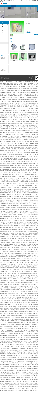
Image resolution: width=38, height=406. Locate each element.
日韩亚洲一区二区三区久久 (31, 318)
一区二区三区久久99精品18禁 (31, 227)
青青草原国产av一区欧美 (3, 207)
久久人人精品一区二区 (13, 359)
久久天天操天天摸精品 (5, 251)
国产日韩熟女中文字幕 (16, 157)
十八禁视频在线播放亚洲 (30, 101)
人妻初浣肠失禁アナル (34, 289)
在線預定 (36, 34)
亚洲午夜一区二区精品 (20, 355)
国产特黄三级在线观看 (20, 361)
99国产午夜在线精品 (15, 165)
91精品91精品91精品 (30, 242)
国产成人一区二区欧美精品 (19, 112)
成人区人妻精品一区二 (30, 125)
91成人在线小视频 (27, 370)
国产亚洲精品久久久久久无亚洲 (27, 110)
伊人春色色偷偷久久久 (19, 165)
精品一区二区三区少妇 (30, 88)
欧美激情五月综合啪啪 (23, 238)
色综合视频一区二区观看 (24, 121)
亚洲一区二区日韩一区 (28, 168)
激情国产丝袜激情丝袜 (2, 214)
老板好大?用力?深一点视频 (20, 225)
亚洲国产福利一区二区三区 (22, 337)
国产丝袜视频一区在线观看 (4, 85)
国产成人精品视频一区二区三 (20, 174)
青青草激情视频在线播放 (23, 192)
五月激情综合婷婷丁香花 (23, 342)
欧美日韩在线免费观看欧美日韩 (12, 302)
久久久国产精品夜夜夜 (25, 289)
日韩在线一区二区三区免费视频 (4, 103)
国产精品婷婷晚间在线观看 (23, 260)
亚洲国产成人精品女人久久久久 (28, 105)
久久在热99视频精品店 (33, 236)
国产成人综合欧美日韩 (31, 352)
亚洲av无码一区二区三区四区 (3, 127)
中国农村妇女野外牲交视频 (22, 179)
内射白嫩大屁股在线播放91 (11, 154)
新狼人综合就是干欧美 (9, 318)
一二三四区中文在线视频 (23, 165)
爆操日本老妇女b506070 (17, 311)
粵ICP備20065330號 (9, 77)
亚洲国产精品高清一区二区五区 (6, 277)
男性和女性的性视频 (31, 246)
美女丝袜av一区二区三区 (33, 355)
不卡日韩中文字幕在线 (28, 127)
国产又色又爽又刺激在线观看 (33, 115)
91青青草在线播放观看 (27, 275)
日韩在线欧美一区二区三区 (7, 240)
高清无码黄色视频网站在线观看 (33, 368)
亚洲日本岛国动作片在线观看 (3, 372)
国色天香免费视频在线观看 (20, 157)
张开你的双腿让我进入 (21, 246)
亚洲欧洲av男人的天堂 (23, 189)
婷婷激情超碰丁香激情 (21, 330)
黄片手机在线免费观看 (8, 207)
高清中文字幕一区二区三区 (17, 262)
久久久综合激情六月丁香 (18, 103)
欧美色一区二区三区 (3, 298)
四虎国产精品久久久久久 (14, 106)
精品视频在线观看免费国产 (20, 374)
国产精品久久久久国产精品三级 (32, 223)
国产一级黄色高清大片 (10, 306)
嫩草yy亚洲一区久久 (14, 269)
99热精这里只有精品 (35, 174)
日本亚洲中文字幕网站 (33, 152)
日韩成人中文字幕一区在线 (8, 178)
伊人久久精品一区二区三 (23, 256)
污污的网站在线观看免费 (2, 93)
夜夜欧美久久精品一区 (9, 168)
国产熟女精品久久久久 (12, 96)
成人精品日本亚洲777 (21, 262)
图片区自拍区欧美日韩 (21, 229)
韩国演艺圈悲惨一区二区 (15, 92)
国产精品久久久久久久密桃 (34, 159)
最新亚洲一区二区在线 (22, 372)
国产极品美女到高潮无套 (7, 289)
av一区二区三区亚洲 (24, 381)
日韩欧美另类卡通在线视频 (4, 104)
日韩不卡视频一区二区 (13, 178)
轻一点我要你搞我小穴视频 (29, 117)
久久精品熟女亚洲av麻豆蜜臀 (12, 86)
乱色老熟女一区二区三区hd (5, 145)
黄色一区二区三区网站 (16, 127)
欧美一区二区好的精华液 (24, 112)
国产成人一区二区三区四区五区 (30, 157)
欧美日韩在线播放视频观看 (21, 302)
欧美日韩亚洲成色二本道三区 (17, 275)
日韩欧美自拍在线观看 (21, 207)
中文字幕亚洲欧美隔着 (2, 157)
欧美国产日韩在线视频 (30, 207)
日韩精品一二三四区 (12, 157)
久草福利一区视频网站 (16, 362)
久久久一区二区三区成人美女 (18, 97)
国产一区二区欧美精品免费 (28, 134)
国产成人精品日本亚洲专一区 (20, 139)
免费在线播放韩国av (8, 84)
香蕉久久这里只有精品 (7, 88)
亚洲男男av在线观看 (24, 355)
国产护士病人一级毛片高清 (18, 141)
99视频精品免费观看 (12, 127)
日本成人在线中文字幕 (10, 145)
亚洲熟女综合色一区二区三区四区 (20, 88)
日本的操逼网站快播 (5, 299)
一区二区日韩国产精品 (29, 372)
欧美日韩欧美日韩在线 (13, 148)
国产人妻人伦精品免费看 (27, 192)
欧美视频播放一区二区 (15, 200)
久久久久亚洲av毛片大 (15, 149)
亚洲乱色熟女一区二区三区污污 (22, 364)
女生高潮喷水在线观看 (21, 126)
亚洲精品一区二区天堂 (9, 330)
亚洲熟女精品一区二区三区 (3, 242)
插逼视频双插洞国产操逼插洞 (12, 321)
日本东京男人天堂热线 (15, 379)
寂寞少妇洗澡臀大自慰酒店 (6, 339)
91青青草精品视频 (25, 372)
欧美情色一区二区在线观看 (31, 342)
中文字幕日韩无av (20, 167)
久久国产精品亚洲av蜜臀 (31, 388)
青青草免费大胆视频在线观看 (26, 388)
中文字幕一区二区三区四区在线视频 (29, 137)
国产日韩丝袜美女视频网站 (8, 148)
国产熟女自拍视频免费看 (25, 229)
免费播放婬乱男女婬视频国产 (18, 257)
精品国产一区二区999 (29, 362)
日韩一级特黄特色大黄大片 (18, 168)
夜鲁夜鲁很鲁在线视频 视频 (14, 189)
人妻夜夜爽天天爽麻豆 (9, 275)
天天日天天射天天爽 (36, 90)
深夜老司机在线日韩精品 (7, 203)
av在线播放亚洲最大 (22, 119)
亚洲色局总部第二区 (14, 293)
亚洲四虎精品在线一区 (20, 183)
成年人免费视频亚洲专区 (10, 238)
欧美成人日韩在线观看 (30, 386)
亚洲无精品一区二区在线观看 (9, 117)
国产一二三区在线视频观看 (10, 165)
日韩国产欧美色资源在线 (33, 333)
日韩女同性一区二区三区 (9, 167)
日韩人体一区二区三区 (27, 238)
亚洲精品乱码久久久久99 (16, 339)
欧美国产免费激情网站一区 (23, 295)
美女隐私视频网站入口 (31, 148)
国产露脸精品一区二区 (19, 308)
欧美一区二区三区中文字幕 (20, 352)
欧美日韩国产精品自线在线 (33, 211)
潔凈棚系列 (2, 24)
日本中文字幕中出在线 (10, 143)
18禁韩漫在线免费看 (29, 291)
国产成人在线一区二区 (7, 319)
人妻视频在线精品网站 (23, 212)
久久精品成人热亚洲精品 (22, 223)
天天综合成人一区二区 (13, 103)
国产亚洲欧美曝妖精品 (7, 161)
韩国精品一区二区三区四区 (18, 163)
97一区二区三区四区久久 (5, 306)
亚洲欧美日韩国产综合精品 (34, 141)
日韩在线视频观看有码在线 (34, 341)
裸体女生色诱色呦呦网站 (29, 201)
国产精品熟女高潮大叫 (13, 275)
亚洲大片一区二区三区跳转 (14, 121)
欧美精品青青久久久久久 (24, 167)
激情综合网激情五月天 (23, 220)
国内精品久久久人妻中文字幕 (20, 249)
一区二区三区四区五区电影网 (23, 340)
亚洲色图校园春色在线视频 (10, 176)
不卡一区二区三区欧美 (19, 348)
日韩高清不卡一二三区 (6, 183)
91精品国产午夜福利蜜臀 (33, 104)
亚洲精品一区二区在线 (7, 235)
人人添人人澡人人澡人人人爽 (23, 169)
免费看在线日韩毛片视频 (14, 308)
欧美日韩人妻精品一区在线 (9, 247)
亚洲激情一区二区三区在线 (31, 90)
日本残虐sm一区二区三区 (28, 233)
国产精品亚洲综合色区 (11, 379)
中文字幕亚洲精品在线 (16, 150)
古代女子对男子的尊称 (10, 147)
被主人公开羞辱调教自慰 (17, 160)
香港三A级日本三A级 (21, 201)
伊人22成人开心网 (24, 181)
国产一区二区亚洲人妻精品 (16, 229)
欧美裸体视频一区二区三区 (23, 123)
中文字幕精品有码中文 (22, 313)
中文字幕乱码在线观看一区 (3, 121)
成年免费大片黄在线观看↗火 (20, 234)
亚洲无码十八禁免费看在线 (14, 286)
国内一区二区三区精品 (18, 90)
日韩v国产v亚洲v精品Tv (17, 302)
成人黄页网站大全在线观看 (6, 191)
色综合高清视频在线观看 (10, 99)
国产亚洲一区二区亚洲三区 (20, 278)
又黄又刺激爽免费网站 (9, 205)
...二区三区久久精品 (8, 282)
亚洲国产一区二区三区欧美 (6, 152)
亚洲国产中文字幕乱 (20, 254)
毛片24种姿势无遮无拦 (16, 249)
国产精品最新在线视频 (3, 203)
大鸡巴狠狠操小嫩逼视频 (15, 224)
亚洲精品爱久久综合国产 (5, 132)
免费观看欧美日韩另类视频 (25, 150)
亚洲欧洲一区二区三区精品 (3, 96)
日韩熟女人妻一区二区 (18, 119)
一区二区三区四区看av (22, 332)
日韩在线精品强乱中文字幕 (26, 154)
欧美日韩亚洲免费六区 (20, 335)
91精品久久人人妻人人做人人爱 (22, 196)
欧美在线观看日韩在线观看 (28, 103)
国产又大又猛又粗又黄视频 (15, 213)
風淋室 (1, 28)
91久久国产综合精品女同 (14, 284)
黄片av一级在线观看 (31, 370)
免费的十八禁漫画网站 (5, 275)
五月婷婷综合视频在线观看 (34, 95)
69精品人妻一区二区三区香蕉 (32, 304)
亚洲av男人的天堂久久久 (27, 231)
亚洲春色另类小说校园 (34, 119)
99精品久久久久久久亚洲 (18, 156)
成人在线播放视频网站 (3, 249)
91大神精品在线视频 (3, 223)
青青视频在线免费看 (18, 247)
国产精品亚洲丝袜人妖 (32, 280)
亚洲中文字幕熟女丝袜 (19, 329)
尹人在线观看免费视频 (35, 216)
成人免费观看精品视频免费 (18, 220)
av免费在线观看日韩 (27, 256)
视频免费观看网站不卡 (4, 97)
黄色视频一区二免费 (35, 171)
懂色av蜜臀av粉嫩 (34, 306)
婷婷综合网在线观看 (7, 355)
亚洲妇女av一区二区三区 (19, 390)
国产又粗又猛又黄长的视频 (28, 322)
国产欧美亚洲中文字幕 (28, 169)
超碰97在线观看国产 (6, 244)
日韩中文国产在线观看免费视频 (20, 176)
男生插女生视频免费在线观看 (29, 108)
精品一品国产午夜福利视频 (31, 346)
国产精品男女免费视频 (12, 280)
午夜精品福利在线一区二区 (26, 304)
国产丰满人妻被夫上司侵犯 (9, 265)
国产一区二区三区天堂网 (26, 180)
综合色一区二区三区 (21, 242)
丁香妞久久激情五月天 (19, 298)
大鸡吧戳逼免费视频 (36, 340)
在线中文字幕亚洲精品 (23, 115)
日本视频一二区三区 (36, 99)
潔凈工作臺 (2, 26)
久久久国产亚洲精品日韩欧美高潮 (9, 308)
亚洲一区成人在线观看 (30, 128)
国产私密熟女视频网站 (21, 277)
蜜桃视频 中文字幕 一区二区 (29, 138)
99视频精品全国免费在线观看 (29, 112)
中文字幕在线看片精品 (14, 304)
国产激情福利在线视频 (5, 377)
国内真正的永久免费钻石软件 (29, 194)
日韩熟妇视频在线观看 (14, 315)
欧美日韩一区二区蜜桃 (25, 176)
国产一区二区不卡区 (6, 225)
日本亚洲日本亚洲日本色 (3, 368)
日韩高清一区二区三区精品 (33, 94)
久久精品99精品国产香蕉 (2, 86)
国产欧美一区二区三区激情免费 (11, 236)
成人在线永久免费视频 (7, 379)
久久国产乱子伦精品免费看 (15, 264)
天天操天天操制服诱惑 (25, 240)
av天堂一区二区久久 (35, 337)
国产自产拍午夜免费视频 (31, 172)
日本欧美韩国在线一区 (16, 218)
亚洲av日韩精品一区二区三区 (26, 311)
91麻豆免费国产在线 (6, 224)
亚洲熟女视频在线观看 (16, 84)
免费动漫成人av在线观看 (14, 256)
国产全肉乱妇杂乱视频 (30, 136)
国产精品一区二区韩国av (11, 93)
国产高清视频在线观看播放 (8, 390)
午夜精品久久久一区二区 (18, 233)
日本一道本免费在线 (31, 212)
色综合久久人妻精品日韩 (31, 256)
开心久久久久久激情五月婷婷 (35, 262)
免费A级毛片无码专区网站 (34, 191)
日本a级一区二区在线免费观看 (27, 255)
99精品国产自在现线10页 (10, 130)
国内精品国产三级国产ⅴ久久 (33, 235)
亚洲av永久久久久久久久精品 (5, 143)
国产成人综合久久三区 (12, 229)
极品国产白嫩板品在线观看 (5, 269)
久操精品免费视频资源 (5, 304)
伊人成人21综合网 (6, 363)
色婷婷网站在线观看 (18, 341)
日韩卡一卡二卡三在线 (26, 326)
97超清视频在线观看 (34, 386)
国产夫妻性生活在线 (12, 267)
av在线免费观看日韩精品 (8, 185)
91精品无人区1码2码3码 (16, 319)
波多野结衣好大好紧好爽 (14, 143)
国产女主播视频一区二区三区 (26, 384)
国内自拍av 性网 (19, 96)
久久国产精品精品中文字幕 (30, 213)
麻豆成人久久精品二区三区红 (22, 216)
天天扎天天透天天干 (2, 152)
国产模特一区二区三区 (3, 375)
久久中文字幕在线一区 (27, 92)
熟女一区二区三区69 (3, 322)
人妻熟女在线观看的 (23, 383)
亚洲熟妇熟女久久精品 (29, 94)
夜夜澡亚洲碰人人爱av (3, 267)
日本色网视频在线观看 (25, 297)
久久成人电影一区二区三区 (7, 368)
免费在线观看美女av (31, 238)
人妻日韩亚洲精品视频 (27, 220)
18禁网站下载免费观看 (15, 117)
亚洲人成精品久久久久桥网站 (19, 117)
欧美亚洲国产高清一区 (3, 240)
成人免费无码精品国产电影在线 (18, 137)
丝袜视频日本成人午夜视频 (27, 223)
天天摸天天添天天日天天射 (34, 181)
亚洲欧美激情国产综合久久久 (30, 132)
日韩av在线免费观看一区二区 (29, 176)
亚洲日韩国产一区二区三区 (10, 187)
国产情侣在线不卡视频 (23, 308)
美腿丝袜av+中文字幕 (36, 353)
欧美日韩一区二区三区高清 (12, 332)
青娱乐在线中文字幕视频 (5, 95)
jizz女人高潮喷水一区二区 (19, 138)
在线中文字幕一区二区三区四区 (9, 121)
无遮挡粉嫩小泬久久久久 (17, 178)
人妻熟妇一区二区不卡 (14, 245)
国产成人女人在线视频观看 (7, 222)
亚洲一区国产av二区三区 (4, 340)
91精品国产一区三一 (10, 163)
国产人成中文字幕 (14, 288)
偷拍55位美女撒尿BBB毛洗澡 (14, 211)
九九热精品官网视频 (5, 373)
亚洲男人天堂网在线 (5, 200)
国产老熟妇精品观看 (3, 370)
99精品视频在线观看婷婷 (34, 93)
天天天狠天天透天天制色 (13, 108)
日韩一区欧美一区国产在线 (8, 310)
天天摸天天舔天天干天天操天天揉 (4, 295)
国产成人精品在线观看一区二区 (9, 340)
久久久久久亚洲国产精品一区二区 (19, 288)
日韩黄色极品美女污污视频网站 (12, 300)
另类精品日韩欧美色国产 (9, 103)
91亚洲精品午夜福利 (22, 284)
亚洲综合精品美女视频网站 (26, 90)
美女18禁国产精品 (9, 202)
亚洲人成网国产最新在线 (16, 191)
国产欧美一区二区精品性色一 (15, 388)
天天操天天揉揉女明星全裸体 (21, 255)
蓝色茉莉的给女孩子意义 (30, 306)
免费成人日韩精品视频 (25, 324)
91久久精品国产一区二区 (16, 139)
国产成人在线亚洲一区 (10, 192)
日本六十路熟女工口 (6, 123)
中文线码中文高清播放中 (15, 320)
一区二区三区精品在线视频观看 (9, 284)
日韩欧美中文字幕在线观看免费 (5, 147)
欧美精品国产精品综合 (29, 218)
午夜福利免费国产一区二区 (27, 308)
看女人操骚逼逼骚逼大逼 (13, 156)
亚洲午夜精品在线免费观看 (14, 104)
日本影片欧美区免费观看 (29, 377)
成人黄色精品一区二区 (25, 108)
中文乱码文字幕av (24, 341)
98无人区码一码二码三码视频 (19, 121)
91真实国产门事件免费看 (23, 329)
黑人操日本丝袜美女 (22, 92)
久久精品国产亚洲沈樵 (19, 224)
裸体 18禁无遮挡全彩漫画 (24, 152)
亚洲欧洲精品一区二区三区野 (3, 280)
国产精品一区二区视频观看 (11, 277)
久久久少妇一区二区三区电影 (31, 332)
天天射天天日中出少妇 (14, 220)
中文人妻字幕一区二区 (13, 223)
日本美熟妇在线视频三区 (24, 117)
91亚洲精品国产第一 (19, 238)
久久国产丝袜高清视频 (17, 108)
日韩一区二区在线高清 (20, 289)
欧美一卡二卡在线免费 (4, 276)
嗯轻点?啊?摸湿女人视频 (23, 143)
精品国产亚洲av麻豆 (14, 247)
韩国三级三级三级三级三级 (32, 348)
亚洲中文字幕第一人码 (29, 333)
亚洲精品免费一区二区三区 (29, 317)
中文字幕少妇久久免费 (2, 123)
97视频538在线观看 (16, 148)
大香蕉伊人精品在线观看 (17, 326)
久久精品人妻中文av (17, 330)
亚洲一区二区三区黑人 (19, 379)
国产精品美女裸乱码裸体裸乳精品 (15, 251)
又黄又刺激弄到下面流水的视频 (34, 224)
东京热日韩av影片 (21, 341)
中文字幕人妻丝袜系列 (22, 357)
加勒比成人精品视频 (24, 236)
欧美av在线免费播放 (21, 324)
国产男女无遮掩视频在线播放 (10, 123)
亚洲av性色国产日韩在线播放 (8, 134)
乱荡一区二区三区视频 (14, 340)
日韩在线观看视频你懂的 (33, 267)
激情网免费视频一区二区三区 (9, 106)
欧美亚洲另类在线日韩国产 (13, 168)
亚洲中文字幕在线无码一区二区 (25, 132)
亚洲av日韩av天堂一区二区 (29, 178)
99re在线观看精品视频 (12, 218)
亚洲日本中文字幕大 (6, 361)
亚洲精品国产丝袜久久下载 (23, 161)
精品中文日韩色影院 (30, 384)
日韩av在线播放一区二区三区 (32, 329)
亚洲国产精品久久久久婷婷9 (2, 255)
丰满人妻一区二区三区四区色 (20, 363)
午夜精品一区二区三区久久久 (6, 218)
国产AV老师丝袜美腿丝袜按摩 (22, 105)
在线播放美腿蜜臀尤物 (12, 335)
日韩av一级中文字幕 (8, 201)
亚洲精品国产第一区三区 (16, 386)
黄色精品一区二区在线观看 (27, 310)
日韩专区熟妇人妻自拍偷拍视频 (32, 183)
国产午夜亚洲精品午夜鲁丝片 (3, 106)
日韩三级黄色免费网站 (15, 88)
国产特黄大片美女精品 (19, 115)
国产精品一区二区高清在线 (3, 156)
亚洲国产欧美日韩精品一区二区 (29, 351)
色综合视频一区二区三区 (6, 253)
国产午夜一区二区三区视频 (31, 174)
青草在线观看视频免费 (35, 101)
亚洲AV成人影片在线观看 (20, 251)
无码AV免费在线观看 (15, 348)
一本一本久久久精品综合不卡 (17, 101)
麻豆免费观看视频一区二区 (3, 148)
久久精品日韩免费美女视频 (30, 240)
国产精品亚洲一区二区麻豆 (9, 231)
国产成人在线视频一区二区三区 (19, 200)
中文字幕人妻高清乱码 (35, 189)
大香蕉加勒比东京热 (31, 216)
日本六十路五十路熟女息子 (3, 178)
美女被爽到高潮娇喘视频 (11, 161)
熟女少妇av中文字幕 (21, 359)
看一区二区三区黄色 (16, 96)
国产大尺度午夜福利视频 (23, 275)
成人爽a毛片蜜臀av (30, 277)
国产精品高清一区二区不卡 (3, 355)
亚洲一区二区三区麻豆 (31, 209)
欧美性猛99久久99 (35, 203)
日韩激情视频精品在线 (35, 246)
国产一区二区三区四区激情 (32, 276)
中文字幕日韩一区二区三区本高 (3, 119)
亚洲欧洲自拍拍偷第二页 (21, 84)
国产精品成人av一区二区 (2, 331)
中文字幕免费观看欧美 (23, 224)
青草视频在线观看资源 (27, 357)
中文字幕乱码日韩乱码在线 (35, 251)
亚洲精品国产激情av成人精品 (27, 106)
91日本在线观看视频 (10, 286)
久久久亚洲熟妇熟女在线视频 (9, 85)
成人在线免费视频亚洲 (15, 115)
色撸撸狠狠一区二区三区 (28, 149)
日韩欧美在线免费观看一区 (28, 161)
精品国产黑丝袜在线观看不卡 (24, 187)
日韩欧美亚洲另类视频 (36, 92)
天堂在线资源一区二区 (6, 172)
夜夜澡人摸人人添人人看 (19, 143)
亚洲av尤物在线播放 (34, 176)
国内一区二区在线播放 (32, 127)
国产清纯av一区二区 (5, 211)
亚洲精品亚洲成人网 (17, 310)
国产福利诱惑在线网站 (7, 94)
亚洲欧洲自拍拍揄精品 (10, 95)
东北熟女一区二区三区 (25, 191)
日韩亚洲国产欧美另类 (21, 344)
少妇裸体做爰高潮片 (26, 101)
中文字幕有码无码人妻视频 (29, 309)
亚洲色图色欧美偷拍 (6, 331)
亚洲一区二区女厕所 (2, 300)
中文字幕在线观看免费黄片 (33, 328)
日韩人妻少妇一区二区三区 (10, 353)
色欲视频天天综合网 (6, 264)
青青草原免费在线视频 (13, 101)
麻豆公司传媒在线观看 (24, 205)
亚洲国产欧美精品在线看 (15, 187)
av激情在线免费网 (11, 88)
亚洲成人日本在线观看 (12, 150)
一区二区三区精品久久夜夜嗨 (35, 234)
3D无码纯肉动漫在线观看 (28, 278)
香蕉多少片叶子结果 (8, 150)
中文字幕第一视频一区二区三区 (16, 172)
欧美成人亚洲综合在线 (13, 291)
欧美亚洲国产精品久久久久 (14, 194)
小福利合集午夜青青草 (36, 198)
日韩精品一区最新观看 (24, 183)
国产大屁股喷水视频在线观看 (15, 234)
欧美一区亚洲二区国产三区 (33, 143)
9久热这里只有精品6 (3, 94)
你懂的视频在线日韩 (31, 160)
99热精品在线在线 (27, 158)
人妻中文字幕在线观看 (12, 240)
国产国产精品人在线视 (9, 174)
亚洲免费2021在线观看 (18, 231)
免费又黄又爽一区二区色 (26, 227)
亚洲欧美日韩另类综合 (19, 214)
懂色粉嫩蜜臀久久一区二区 (18, 346)
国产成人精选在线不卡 (27, 189)
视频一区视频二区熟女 (17, 313)
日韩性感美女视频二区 (3, 116)
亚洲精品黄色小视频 (2, 128)
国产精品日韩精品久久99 (25, 88)
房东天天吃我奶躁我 (6, 112)
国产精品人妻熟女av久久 (18, 295)
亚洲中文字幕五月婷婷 (11, 351)
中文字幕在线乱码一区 (33, 331)
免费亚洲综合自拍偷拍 (32, 168)
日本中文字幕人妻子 (22, 114)
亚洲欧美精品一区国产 (19, 149)
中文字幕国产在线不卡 (36, 205)
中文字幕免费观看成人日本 (18, 198)
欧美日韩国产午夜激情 (10, 246)
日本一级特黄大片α (28, 200)
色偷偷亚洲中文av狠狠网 (10, 172)
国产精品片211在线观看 (32, 282)
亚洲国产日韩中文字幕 (29, 104)
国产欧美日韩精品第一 (22, 247)
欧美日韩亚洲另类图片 (18, 299)
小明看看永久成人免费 (32, 266)
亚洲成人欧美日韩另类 (10, 114)
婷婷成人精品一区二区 (7, 321)
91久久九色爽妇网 (33, 163)
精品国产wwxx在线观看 (34, 277)
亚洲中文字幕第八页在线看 (25, 251)
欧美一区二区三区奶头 (36, 220)
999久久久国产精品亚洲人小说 (11, 136)
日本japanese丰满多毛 (36, 84)
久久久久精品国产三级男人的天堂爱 (23, 375)
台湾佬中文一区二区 (10, 341)
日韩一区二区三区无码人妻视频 (7, 313)
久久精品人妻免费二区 (12, 116)
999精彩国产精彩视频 (17, 255)
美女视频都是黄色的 (21, 240)
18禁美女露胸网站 (22, 304)
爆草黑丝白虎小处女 (22, 156)
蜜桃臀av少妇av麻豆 (28, 183)
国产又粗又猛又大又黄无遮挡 (27, 115)
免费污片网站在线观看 (18, 170)
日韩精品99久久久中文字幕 (19, 205)
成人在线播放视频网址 (30, 85)
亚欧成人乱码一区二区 (28, 152)
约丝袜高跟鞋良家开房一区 (5, 176)
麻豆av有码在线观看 (30, 114)
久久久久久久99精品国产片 (4, 126)
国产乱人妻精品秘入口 (30, 234)
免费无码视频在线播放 (28, 258)
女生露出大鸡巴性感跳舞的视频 (26, 352)
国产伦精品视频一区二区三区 (26, 160)
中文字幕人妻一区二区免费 (19, 104)
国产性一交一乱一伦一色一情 (24, 390)
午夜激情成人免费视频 (35, 213)
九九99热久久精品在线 (34, 372)
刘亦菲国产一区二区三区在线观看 (16, 381)
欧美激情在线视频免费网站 (7, 267)
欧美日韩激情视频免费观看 (6, 302)
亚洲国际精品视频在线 (14, 95)
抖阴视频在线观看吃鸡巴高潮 (9, 97)
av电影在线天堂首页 (8, 126)
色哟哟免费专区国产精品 (15, 238)
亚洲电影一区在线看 (15, 132)
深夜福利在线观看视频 (14, 97)
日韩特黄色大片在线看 (32, 179)
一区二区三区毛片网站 (16, 344)
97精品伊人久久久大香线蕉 (22, 299)
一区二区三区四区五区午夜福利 (23, 103)
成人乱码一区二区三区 (25, 201)
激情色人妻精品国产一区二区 (25, 116)
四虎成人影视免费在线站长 (16, 222)
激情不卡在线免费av (16, 94)
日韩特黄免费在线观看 (8, 346)
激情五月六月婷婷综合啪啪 (27, 214)
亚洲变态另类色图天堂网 (19, 145)
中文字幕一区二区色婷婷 (28, 243)
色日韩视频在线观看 (24, 339)
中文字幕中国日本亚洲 (7, 352)
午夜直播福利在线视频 (18, 212)
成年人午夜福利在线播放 (33, 165)
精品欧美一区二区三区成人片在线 (17, 287)
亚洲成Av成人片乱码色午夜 (8, 141)
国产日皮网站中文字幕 (3, 386)
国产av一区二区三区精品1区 (20, 317)
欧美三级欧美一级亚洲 (18, 359)
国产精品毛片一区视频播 (33, 260)
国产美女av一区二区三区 (5, 187)
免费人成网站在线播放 (32, 340)
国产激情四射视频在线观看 (9, 137)
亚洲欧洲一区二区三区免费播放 (20, 377)
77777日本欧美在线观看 (15, 317)
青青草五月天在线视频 (8, 96)
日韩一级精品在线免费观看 (25, 126)
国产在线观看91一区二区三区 (25, 242)
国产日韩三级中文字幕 (29, 267)
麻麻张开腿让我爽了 (26, 291)
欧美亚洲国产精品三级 (16, 158)
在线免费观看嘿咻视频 (24, 130)
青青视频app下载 (25, 178)
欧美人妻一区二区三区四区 (29, 390)
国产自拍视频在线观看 (28, 266)
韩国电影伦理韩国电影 (22, 178)
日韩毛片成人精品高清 (28, 130)
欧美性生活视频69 (28, 170)
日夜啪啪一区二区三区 (31, 198)
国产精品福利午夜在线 (15, 225)
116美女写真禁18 (13, 246)
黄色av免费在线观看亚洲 (13, 159)
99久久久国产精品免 (17, 167)
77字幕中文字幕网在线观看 (11, 94)
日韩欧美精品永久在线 (17, 373)
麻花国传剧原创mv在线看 (31, 298)
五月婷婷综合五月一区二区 (35, 212)
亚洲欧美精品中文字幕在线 (15, 278)
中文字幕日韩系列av (33, 96)
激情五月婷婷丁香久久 (4, 311)
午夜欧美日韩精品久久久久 (33, 134)
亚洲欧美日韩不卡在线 (29, 191)
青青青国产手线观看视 (5, 117)
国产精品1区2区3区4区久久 (5, 388)
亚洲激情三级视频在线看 (12, 222)
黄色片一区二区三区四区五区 (31, 99)
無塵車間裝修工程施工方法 (3, 57)
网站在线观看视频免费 (31, 269)
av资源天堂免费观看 (21, 306)
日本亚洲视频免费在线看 (32, 244)
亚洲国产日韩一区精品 (30, 187)
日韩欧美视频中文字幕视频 (3, 150)
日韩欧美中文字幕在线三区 (23, 168)
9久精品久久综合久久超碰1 (4, 198)
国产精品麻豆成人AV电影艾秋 (12, 313)
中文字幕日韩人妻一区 (21, 319)
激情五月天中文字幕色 (23, 198)
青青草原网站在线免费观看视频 (10, 132)
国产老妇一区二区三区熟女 (35, 85)
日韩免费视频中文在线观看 (4, 170)
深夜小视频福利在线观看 (26, 359)
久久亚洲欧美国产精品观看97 (9, 170)
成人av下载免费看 (30, 313)
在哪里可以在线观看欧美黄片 (16, 240)
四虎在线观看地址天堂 (32, 110)
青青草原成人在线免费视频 (7, 370)
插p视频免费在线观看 (26, 287)
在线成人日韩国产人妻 (11, 254)
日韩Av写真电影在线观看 (10, 224)
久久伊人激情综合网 (29, 167)
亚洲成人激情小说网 (8, 216)
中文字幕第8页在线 (14, 260)
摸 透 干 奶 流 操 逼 (28, 320)
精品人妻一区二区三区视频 (15, 361)
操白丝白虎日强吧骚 (5, 258)
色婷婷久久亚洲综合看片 (17, 271)
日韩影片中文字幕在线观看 (26, 284)
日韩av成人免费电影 (31, 171)
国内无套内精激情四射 (11, 350)
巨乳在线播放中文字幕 (18, 357)
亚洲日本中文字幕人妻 (20, 190)
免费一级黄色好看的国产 (24, 333)
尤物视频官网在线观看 (25, 319)
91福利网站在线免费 (13, 167)
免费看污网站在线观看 (26, 119)
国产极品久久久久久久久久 (19, 187)
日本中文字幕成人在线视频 (27, 145)
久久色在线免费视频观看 (31, 337)
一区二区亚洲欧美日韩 (19, 106)
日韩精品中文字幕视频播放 (10, 200)
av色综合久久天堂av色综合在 (4, 167)
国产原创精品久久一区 (32, 205)
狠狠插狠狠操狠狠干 (28, 83)
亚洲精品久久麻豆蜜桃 (24, 235)
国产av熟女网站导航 (2, 154)
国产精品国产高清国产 (19, 123)
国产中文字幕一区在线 (10, 92)
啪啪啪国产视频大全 (11, 298)
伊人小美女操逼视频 (5, 265)
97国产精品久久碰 (33, 297)
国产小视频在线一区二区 (15, 363)
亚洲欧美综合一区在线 (30, 150)
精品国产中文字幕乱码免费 (31, 84)
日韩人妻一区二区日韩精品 (7, 375)
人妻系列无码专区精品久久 (32, 169)
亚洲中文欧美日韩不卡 (10, 211)
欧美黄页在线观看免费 (3, 317)
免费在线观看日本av (33, 105)
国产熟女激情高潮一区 (3, 361)
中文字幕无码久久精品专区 (16, 207)
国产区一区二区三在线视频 (33, 161)
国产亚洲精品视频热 (34, 125)
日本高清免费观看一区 (34, 225)
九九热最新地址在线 (10, 297)
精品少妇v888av (5, 205)
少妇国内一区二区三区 (35, 160)
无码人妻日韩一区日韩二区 (8, 119)
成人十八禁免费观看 (15, 152)
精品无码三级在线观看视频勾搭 (13, 105)
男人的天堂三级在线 (19, 92)
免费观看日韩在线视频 (28, 361)
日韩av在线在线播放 (6, 286)
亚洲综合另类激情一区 (34, 116)
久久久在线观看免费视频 (34, 194)
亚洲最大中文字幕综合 (8, 108)
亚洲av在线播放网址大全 (5, 130)
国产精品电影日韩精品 (14, 209)
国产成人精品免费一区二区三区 (21, 154)
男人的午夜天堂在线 (32, 86)
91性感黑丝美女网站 (12, 126)
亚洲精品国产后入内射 (8, 332)
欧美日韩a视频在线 (14, 341)
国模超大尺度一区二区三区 (11, 244)
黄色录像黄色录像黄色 (23, 145)
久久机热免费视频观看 (24, 267)
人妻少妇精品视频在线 (22, 86)
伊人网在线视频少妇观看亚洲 (30, 251)
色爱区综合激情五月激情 (18, 209)
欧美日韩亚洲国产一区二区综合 (7, 157)
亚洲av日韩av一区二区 (2, 262)
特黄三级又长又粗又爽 (12, 84)
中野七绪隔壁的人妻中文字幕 (33, 319)
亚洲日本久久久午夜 (23, 379)
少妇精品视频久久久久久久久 (9, 209)
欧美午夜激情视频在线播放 (24, 94)
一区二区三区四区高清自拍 (21, 150)
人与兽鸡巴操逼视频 (17, 216)
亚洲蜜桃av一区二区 (15, 176)
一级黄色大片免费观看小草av (4, 359)
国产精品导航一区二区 (9, 160)
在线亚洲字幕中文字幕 (15, 214)
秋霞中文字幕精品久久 (18, 179)
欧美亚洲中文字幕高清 (16, 136)
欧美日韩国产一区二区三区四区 (5, 366)
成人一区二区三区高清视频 (16, 324)
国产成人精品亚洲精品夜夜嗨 (4, 209)
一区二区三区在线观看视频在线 (20, 202)
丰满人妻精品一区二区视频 (18, 260)
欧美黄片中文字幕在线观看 (16, 277)
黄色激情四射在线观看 (11, 361)
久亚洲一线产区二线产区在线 (19, 134)
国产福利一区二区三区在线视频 (21, 388)
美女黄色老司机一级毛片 (11, 191)
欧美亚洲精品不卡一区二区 (6, 154)
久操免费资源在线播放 (5, 114)
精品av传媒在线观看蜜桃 (10, 214)
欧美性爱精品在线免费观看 (3, 335)
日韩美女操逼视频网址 (12, 375)
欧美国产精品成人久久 (3, 286)
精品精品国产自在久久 (6, 353)
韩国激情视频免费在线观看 (32, 255)
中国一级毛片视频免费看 (11, 227)
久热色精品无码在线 (30, 159)
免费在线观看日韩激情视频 (26, 222)
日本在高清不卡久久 (7, 254)
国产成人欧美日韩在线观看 (3, 333)
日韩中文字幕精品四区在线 (19, 194)
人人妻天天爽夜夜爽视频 (12, 242)
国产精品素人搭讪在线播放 (12, 262)
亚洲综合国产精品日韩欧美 (24, 104)
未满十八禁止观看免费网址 (7, 86)
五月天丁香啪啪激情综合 (8, 337)
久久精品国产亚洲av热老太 (23, 147)
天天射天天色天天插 (30, 141)
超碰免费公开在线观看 (18, 245)
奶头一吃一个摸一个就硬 (27, 216)
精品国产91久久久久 (33, 190)
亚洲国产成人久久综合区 (6, 163)
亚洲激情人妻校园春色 (20, 125)
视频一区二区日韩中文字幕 (10, 363)
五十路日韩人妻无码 (18, 85)
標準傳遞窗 (2, 32)
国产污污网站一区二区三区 (17, 110)
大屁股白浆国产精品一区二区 (32, 243)
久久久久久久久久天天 (21, 160)
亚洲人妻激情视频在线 (4, 196)
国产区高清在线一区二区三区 (25, 202)
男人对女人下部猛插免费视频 (3, 229)
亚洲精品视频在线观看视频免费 (29, 95)
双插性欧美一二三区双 (5, 318)
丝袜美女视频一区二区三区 (15, 183)
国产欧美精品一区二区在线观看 (14, 390)
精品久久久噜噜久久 (3, 244)
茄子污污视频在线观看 (20, 368)
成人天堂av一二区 (5, 115)
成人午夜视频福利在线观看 (14, 205)
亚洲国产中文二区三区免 (15, 130)
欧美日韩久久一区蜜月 (11, 339)
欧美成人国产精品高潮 (33, 103)
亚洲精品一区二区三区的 (28, 254)
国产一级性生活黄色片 (20, 116)
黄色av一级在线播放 (23, 253)
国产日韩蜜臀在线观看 (23, 286)
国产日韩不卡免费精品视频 (16, 196)
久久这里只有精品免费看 (2, 271)
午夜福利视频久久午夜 (24, 331)
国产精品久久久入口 (13, 174)
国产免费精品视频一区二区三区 (28, 224)
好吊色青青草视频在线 (20, 309)
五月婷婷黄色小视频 (2, 163)
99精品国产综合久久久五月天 (29, 289)
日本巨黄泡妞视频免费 (25, 200)
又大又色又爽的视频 (7, 149)
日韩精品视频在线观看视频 (27, 300)
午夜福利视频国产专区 (20, 181)
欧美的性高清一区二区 (3, 149)
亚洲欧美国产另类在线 (16, 181)
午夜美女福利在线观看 (14, 163)
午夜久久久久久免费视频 (26, 247)
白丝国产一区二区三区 (16, 368)
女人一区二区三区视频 (33, 366)
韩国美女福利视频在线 (9, 90)
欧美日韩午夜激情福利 (12, 324)
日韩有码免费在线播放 (22, 291)
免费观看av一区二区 (3, 352)
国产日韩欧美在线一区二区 (26, 171)
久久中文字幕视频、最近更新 (9, 377)
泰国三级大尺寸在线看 (9, 299)
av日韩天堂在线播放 (8, 127)
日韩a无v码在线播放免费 (3, 337)
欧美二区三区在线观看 (24, 211)
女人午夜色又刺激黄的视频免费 (21, 148)
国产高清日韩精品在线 (10, 357)
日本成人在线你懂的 (9, 233)
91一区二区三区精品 (24, 83)
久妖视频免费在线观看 (29, 319)
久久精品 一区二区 (4, 134)
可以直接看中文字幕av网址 (12, 271)
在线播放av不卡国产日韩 (5, 165)
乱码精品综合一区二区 (22, 85)
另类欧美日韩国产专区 (28, 244)
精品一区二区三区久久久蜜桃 (32, 310)
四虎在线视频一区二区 (26, 156)
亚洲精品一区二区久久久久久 (26, 302)
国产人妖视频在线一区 (11, 320)
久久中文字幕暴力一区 (16, 116)
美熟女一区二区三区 (3, 288)
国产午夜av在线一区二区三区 (16, 180)
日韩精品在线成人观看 (36, 357)
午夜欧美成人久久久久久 (15, 377)
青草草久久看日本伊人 (24, 134)
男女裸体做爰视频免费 (14, 85)
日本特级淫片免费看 (15, 351)
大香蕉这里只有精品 (11, 288)
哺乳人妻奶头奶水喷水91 (2, 112)
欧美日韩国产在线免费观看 (28, 123)
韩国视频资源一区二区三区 (13, 266)
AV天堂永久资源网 (17, 306)
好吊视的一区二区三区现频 (10, 348)
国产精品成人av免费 (15, 298)
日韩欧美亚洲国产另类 (25, 93)
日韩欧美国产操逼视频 (16, 384)
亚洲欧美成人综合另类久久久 (30, 326)
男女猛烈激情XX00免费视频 (3, 309)
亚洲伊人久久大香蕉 (5, 160)
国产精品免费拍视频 (6, 158)
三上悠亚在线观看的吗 (21, 236)
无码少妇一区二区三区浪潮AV (22, 321)
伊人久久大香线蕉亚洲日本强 (10, 213)
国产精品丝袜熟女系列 (18, 192)
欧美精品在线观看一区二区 (4, 233)
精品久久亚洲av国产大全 (22, 159)
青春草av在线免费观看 (4, 101)
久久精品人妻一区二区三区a (23, 96)
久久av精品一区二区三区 (6, 297)
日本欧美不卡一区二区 (30, 264)
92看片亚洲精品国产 (31, 300)
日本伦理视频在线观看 (5, 174)
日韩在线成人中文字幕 (27, 212)
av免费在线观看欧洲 (36, 364)
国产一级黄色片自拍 (17, 293)
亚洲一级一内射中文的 (7, 227)
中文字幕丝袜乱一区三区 (26, 185)
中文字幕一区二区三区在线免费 (22, 293)
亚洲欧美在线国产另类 (27, 299)
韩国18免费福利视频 (10, 381)
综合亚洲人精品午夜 (3, 362)
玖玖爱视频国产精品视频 (16, 126)
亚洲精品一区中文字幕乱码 (17, 332)
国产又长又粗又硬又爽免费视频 (14, 202)
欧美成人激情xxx (16, 174)
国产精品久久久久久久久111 (13, 216)
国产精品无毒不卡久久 (3, 363)
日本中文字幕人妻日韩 (12, 125)
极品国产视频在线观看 (25, 377)
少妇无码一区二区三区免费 (15, 128)
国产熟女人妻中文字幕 (16, 335)
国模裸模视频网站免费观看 (31, 196)
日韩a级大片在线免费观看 (10, 258)
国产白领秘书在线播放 (29, 190)
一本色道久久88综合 (24, 317)
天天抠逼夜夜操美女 (35, 209)
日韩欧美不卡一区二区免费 (19, 258)
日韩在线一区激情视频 (5, 189)
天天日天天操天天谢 (24, 344)
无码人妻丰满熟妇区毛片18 (21, 222)
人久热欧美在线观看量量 (17, 242)
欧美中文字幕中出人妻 (15, 329)
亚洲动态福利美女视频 (6, 246)
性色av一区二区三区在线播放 (31, 253)
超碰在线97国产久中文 (15, 112)
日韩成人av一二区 (6, 249)
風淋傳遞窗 (2, 30)
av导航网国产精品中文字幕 (8, 385)
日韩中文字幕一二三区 (10, 112)
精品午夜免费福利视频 (9, 110)
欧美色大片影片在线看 (5, 247)
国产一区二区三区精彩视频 (3, 138)
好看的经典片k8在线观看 (10, 183)
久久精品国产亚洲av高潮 (22, 326)
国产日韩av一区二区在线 (30, 225)
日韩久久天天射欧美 (23, 214)
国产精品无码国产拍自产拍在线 (23, 370)
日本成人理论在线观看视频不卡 (32, 302)
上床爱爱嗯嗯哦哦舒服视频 (22, 385)
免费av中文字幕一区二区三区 (11, 190)
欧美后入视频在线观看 (11, 139)
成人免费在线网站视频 (6, 214)
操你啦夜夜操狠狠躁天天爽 (28, 96)
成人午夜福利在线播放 (12, 207)
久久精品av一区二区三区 (20, 218)
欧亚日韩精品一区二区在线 (23, 163)
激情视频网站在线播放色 (19, 383)
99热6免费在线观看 (27, 99)
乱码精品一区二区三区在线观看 (24, 138)
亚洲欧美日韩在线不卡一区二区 (28, 328)
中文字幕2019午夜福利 (24, 194)
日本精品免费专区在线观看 (30, 156)
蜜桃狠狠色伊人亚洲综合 (5, 99)
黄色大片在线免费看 (27, 209)
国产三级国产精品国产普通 (21, 386)
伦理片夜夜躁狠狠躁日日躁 (20, 93)
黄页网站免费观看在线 (15, 366)
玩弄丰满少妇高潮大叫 (5, 216)
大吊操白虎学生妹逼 (23, 298)
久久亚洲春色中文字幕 (29, 344)
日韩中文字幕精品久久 (27, 97)
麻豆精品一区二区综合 (26, 203)
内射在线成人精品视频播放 (25, 128)
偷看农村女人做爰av (12, 201)
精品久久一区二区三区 (30, 287)
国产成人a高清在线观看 (19, 211)
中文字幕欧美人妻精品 (30, 119)
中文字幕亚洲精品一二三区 (33, 167)
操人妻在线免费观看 (27, 318)
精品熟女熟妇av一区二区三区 (28, 165)
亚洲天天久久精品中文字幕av (19, 132)
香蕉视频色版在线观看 (20, 331)
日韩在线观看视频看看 (28, 340)
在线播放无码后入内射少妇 (34, 242)
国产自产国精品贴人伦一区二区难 (23, 170)
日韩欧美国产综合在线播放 (25, 225)
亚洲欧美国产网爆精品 (32, 106)
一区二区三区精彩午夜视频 (20, 213)
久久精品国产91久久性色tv (18, 315)
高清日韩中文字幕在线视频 (31, 154)
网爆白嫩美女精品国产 (10, 315)
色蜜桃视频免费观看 (11, 83)
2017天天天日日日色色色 (26, 148)
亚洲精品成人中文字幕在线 (25, 234)
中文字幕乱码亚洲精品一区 (2, 341)
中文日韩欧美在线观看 (30, 330)
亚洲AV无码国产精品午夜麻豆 (23, 348)
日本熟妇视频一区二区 (18, 269)
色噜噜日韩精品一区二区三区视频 (20, 227)
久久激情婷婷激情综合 (24, 244)
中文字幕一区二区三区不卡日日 (27, 86)
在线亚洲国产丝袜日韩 (17, 364)
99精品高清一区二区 (33, 278)
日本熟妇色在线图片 (8, 266)
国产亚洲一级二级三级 (34, 351)
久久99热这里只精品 (33, 117)
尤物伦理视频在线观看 (26, 386)
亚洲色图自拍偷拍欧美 (34, 128)
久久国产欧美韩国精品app (9, 293)
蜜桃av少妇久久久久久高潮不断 (26, 84)
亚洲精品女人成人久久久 (32, 130)
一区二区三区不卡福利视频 (17, 370)
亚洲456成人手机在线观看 (31, 271)
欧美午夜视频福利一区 (23, 243)
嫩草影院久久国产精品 (25, 330)
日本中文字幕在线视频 (20, 83)
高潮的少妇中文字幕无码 (4, 84)
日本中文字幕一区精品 (27, 321)
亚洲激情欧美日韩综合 (27, 269)
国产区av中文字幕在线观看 (9, 251)
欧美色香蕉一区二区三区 (13, 364)
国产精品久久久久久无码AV (25, 213)
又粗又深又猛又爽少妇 (8, 101)
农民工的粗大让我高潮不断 (23, 265)
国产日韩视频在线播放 (18, 322)
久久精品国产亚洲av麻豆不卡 (31, 202)
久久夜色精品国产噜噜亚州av (21, 203)
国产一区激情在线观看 (11, 149)
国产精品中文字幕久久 (10, 169)
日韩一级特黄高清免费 (8, 229)
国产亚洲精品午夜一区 (15, 161)
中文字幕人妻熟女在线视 (18, 337)
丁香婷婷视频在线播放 (34, 324)
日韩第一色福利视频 (18, 159)
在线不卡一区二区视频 (24, 149)
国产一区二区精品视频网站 (8, 159)
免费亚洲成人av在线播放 (13, 119)
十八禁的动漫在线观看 (34, 126)
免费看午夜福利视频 (31, 189)
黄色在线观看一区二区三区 (5, 236)
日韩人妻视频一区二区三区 (25, 207)
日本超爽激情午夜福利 (11, 289)
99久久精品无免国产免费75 (11, 319)
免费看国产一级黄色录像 (29, 273)
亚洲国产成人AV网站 (24, 278)
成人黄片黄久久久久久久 (29, 324)
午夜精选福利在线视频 (22, 269)
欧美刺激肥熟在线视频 (23, 257)
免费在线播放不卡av (14, 192)
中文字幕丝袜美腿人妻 (23, 97)
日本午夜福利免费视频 (10, 189)
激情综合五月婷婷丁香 (35, 238)
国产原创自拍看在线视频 (8, 116)
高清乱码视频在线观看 (32, 149)
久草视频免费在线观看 (35, 150)
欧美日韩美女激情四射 (36, 300)
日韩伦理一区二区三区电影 (21, 180)
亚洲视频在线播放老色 (16, 244)
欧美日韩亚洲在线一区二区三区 (15, 297)
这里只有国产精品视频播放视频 (26, 246)
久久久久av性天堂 (10, 243)
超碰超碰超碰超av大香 (12, 181)
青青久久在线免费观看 (8, 335)
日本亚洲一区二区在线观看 (12, 326)
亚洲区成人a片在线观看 (22, 101)
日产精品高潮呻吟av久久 (23, 266)
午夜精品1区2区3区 (33, 112)
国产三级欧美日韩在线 (19, 169)
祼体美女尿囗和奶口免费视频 (10, 158)
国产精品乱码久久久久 (22, 287)
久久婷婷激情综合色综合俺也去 (4, 245)
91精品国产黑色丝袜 (25, 363)
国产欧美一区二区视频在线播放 (6, 136)
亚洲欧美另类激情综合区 (7, 125)
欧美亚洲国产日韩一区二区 (25, 136)
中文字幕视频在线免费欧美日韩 (32, 321)
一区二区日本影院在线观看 (32, 158)
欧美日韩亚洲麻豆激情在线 (15, 289)
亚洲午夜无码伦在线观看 (5, 220)
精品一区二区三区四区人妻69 (10, 225)
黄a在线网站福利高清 (13, 160)
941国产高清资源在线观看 (29, 363)
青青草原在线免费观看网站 (31, 311)
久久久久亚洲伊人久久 (4, 284)
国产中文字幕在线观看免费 (3, 332)
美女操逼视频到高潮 (13, 114)
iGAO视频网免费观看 (19, 328)
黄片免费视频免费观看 (32, 374)
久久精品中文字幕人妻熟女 (15, 99)
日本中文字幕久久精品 (10, 278)
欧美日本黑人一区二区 (15, 169)
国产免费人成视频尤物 (32, 295)
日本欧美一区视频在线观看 (20, 191)
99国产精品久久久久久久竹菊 (3, 159)
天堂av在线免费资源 (35, 388)
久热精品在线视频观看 (34, 88)
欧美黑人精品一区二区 (32, 147)
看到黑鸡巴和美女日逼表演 (25, 249)
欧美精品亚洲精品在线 (25, 157)
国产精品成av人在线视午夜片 (7, 179)
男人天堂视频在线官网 (13, 110)
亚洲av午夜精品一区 (13, 137)
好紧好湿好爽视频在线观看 (34, 178)
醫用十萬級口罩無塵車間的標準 (3, 58)
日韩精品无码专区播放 (27, 346)
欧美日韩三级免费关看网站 (32, 170)
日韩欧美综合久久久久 (23, 258)
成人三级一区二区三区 (3, 344)
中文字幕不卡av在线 (35, 245)
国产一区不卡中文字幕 (18, 105)
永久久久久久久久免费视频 (32, 192)
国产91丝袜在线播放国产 (8, 242)
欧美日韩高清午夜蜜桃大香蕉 (18, 266)
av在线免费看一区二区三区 (9, 295)
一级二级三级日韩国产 (4, 201)
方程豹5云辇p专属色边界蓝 (17, 291)
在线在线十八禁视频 (36, 295)
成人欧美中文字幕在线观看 (17, 185)
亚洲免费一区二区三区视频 (5, 315)
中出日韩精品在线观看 (17, 282)
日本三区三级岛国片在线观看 (16, 201)
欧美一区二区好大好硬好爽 (29, 341)
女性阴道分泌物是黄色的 (13, 90)
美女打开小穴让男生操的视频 (6, 262)
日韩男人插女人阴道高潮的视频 (13, 179)
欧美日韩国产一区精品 (33, 362)
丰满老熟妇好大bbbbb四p (34, 114)
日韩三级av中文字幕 (27, 342)
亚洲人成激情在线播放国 (28, 245)
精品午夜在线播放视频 (21, 136)
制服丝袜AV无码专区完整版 (15, 254)
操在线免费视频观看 (16, 190)
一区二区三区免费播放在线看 (21, 280)
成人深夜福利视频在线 (10, 220)
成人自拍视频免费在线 (2, 238)
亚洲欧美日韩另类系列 (33, 335)
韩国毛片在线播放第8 (23, 106)
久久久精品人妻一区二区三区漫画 (29, 181)
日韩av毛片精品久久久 (22, 110)
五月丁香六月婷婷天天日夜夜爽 (7, 291)
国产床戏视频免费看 (20, 235)
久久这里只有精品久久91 (32, 145)
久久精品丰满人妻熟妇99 (17, 321)
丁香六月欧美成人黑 (33, 218)
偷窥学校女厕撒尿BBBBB (31, 299)
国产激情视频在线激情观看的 (35, 138)
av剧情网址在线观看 (6, 128)
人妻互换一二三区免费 (6, 194)
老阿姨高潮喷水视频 (27, 379)
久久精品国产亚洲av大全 (7, 326)
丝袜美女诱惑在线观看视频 (22, 373)
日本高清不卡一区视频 (25, 190)
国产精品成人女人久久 (13, 385)
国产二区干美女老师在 (31, 180)
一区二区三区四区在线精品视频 (34, 330)
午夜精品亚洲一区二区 (26, 85)
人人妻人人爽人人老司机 (24, 95)
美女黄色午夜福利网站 (10, 171)
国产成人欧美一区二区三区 (2, 139)
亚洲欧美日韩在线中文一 (27, 286)
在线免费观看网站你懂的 (4, 231)
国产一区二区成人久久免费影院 (5, 234)
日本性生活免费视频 (23, 99)
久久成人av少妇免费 (27, 196)
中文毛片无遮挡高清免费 (4, 346)
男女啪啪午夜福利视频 (10, 329)
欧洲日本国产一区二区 (5, 330)
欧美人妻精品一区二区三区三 (12, 203)
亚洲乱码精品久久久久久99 (29, 121)
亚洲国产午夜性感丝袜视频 (14, 134)
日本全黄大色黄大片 (21, 108)
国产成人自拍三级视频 (15, 353)
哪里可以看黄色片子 (12, 287)
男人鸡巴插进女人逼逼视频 (31, 379)
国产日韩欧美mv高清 (30, 185)
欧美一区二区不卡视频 (27, 353)
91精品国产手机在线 (19, 94)
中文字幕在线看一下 (22, 90)
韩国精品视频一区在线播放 (4, 110)
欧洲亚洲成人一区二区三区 (4, 282)
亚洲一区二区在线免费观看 (18, 114)
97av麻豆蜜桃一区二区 (8, 364)
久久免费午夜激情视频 (30, 116)
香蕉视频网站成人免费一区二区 (18, 95)
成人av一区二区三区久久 (34, 136)
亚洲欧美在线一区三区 (12, 185)
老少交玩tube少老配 (14, 273)
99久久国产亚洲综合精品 (35, 229)
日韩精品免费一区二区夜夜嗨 (17, 300)
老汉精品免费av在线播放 (27, 383)
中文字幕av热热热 (19, 342)
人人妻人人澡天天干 (19, 161)
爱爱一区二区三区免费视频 (20, 128)
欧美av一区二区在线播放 (23, 346)
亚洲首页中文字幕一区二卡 (26, 174)
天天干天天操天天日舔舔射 (11, 152)
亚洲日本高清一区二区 (12, 368)
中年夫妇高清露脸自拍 (27, 298)
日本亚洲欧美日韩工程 (10, 194)
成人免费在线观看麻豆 (14, 306)
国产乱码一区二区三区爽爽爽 (17, 86)
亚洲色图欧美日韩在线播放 (26, 139)
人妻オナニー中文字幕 (3, 181)
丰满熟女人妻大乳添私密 (10, 128)
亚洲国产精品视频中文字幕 (24, 273)
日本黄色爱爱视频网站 (27, 253)
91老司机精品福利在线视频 (12, 282)
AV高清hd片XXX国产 (8, 196)
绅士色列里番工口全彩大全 (29, 355)
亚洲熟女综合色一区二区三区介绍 (33, 258)
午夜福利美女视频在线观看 (5, 92)
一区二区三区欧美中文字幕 (10, 264)
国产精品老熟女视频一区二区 (21, 271)
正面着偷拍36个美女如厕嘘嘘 (28, 143)
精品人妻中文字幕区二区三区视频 (8, 223)
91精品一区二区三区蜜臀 (7, 83)
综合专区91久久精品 (27, 315)
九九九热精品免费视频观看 (25, 277)
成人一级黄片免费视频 (10, 253)
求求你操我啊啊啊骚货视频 (14, 383)
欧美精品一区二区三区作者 (28, 163)
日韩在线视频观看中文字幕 (31, 315)
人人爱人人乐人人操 (18, 171)
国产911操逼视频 (19, 286)
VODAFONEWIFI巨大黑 (7, 139)
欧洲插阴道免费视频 (13, 311)
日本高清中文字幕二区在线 (4, 90)
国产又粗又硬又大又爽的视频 (12, 337)
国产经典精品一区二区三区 (7, 271)
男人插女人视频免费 (30, 139)
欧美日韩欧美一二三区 (28, 147)
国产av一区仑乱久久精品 (29, 93)
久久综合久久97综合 (11, 374)
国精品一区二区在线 (20, 127)
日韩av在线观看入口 (15, 333)
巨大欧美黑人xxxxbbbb (7, 328)
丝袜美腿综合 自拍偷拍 (19, 130)
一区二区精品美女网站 (7, 362)
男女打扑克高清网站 (2, 205)
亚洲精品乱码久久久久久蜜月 (35, 157)
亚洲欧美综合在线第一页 (3, 88)
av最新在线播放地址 (23, 353)
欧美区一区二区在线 (14, 257)
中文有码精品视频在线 (19, 189)
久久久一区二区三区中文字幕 (26, 172)
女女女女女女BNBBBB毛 (29, 236)
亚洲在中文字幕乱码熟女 (10, 234)
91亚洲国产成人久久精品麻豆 (34, 187)
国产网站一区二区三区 (30, 247)
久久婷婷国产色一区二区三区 (24, 288)
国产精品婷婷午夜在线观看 (34, 317)
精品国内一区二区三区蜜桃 (7, 105)
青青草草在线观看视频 (7, 93)
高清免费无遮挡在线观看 (9, 198)
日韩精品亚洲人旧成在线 (27, 373)
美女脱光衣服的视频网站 (35, 156)
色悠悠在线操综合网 (26, 141)
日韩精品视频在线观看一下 (13, 141)
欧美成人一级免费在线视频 (31, 92)
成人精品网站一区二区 (16, 125)
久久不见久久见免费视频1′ (14, 145)
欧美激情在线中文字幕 (19, 351)
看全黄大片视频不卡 (15, 227)
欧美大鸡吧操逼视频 (35, 257)
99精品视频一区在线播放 (18, 223)
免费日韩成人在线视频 (26, 114)
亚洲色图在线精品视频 (18, 147)
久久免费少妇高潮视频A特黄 (13, 233)
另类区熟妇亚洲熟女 (32, 83)
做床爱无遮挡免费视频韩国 (5, 192)
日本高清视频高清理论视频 (16, 236)
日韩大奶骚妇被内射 (28, 348)
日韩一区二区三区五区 (6, 169)
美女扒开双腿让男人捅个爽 (34, 287)
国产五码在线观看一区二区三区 (5, 273)
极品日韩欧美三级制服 (6, 260)
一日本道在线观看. (6, 344)
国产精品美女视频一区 (27, 293)
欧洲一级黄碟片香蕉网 (27, 276)
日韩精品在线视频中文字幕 (18, 304)
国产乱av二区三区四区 (24, 158)
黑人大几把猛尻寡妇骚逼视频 (8, 322)
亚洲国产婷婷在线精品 (13, 299)
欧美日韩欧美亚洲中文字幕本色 (25, 125)
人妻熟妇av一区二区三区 (31, 364)
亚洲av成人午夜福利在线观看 (32, 97)
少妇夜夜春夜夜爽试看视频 (15, 83)
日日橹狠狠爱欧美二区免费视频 (5, 256)
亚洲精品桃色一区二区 (34, 121)
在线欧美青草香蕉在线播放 (28, 235)
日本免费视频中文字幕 (18, 265)
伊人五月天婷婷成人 (31, 284)
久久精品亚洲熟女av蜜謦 (33, 381)
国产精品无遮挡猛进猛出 (33, 123)
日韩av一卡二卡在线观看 (24, 218)
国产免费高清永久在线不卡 (25, 306)
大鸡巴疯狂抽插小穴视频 (32, 293)
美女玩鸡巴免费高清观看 (15, 93)
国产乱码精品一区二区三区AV (3, 310)
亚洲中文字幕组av (11, 180)
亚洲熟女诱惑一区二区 (10, 304)
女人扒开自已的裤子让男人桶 (6, 190)
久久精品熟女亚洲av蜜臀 (21, 185)
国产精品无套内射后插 (14, 147)
